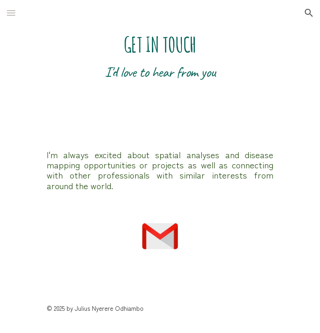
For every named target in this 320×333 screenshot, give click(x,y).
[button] (11, 12)
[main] (160, 67)
